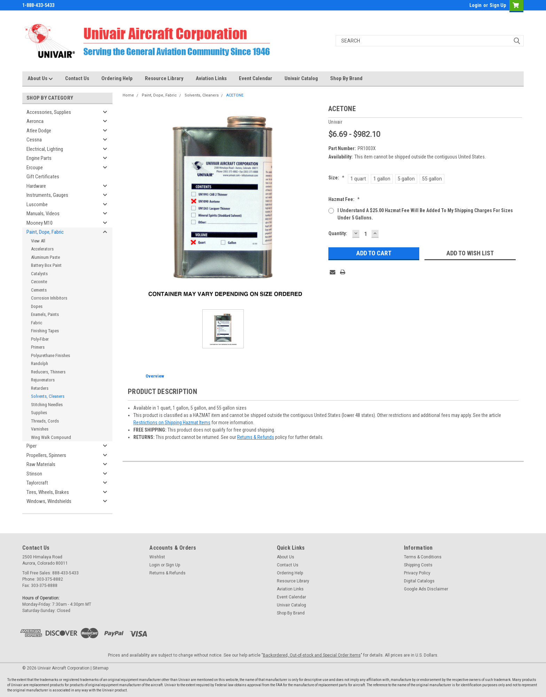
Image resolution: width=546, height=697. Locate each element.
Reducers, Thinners (48, 371)
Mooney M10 (39, 223)
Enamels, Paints (45, 314)
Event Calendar (255, 78)
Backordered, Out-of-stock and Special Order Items (312, 655)
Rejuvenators (43, 379)
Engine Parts (39, 158)
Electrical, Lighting (44, 149)
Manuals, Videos (43, 213)
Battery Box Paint (46, 265)
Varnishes (39, 429)
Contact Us (77, 78)
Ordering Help (117, 78)
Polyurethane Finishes (50, 355)
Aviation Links (211, 78)
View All (38, 240)
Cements (39, 290)
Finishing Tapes (45, 330)
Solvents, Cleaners (47, 396)
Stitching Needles (47, 404)
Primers (38, 347)
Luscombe (37, 204)
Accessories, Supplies (48, 112)
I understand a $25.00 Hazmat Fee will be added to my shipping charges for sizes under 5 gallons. (425, 214)
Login (475, 5)
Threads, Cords (45, 421)
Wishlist (157, 557)
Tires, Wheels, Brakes (47, 492)
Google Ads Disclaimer (426, 589)
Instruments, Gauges (47, 195)
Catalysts (39, 273)
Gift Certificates (42, 176)
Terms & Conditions (423, 557)
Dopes (36, 306)
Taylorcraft (37, 483)
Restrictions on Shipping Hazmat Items (171, 422)
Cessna (34, 140)
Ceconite (39, 281)
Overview (155, 376)
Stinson (34, 474)
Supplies (39, 412)
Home (128, 95)
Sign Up (498, 5)
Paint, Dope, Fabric (45, 232)
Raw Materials (40, 464)
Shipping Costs (418, 565)
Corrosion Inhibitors (49, 298)
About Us (40, 78)
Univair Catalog (301, 78)
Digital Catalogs (419, 581)
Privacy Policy (417, 573)
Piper (31, 446)
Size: (336, 177)
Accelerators (42, 248)
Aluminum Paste (45, 257)
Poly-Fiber (40, 339)
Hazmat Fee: (344, 199)
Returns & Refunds (255, 437)
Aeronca (35, 121)
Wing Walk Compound (51, 437)
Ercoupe (34, 167)
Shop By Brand (346, 78)
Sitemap (100, 668)
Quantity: (337, 233)
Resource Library (164, 78)
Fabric (36, 322)
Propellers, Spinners (46, 455)
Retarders (39, 388)
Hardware (36, 186)
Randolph (39, 363)
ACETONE (234, 95)
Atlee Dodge (38, 130)
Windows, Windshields (48, 501)
